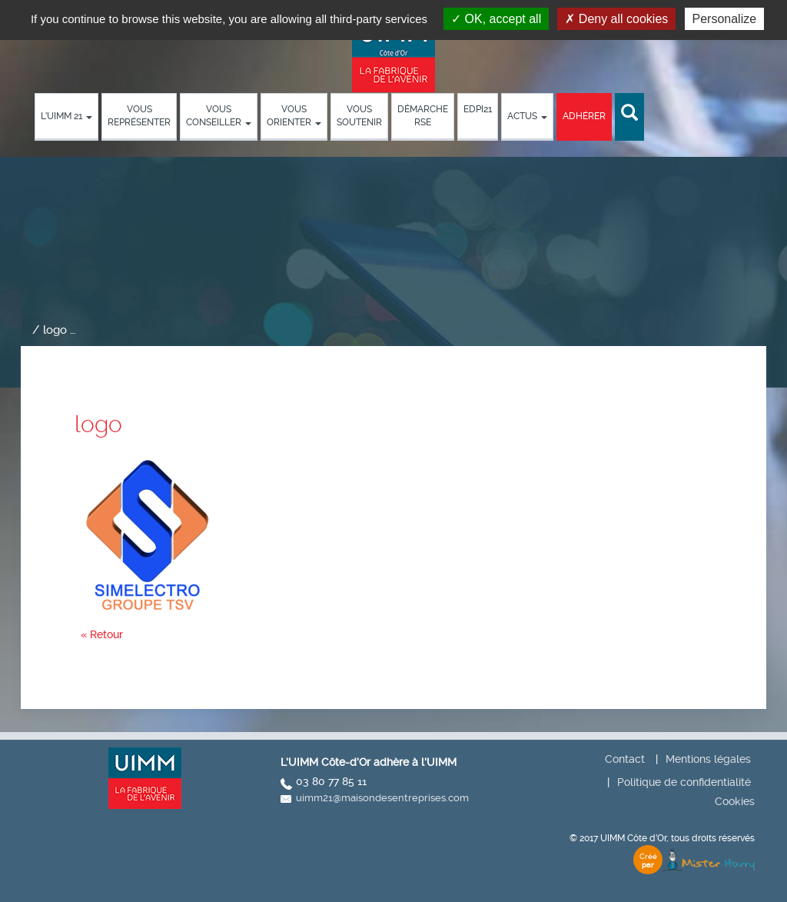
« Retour (102, 634)
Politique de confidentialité (684, 782)
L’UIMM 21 (66, 116)
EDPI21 (477, 109)
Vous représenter (139, 116)
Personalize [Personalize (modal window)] (724, 18)
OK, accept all (496, 18)
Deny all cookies (616, 18)
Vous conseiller (218, 116)
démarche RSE (422, 116)
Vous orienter (294, 116)
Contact (625, 759)
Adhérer (584, 116)
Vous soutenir (359, 116)
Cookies (735, 801)
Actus (527, 116)
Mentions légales (708, 759)
